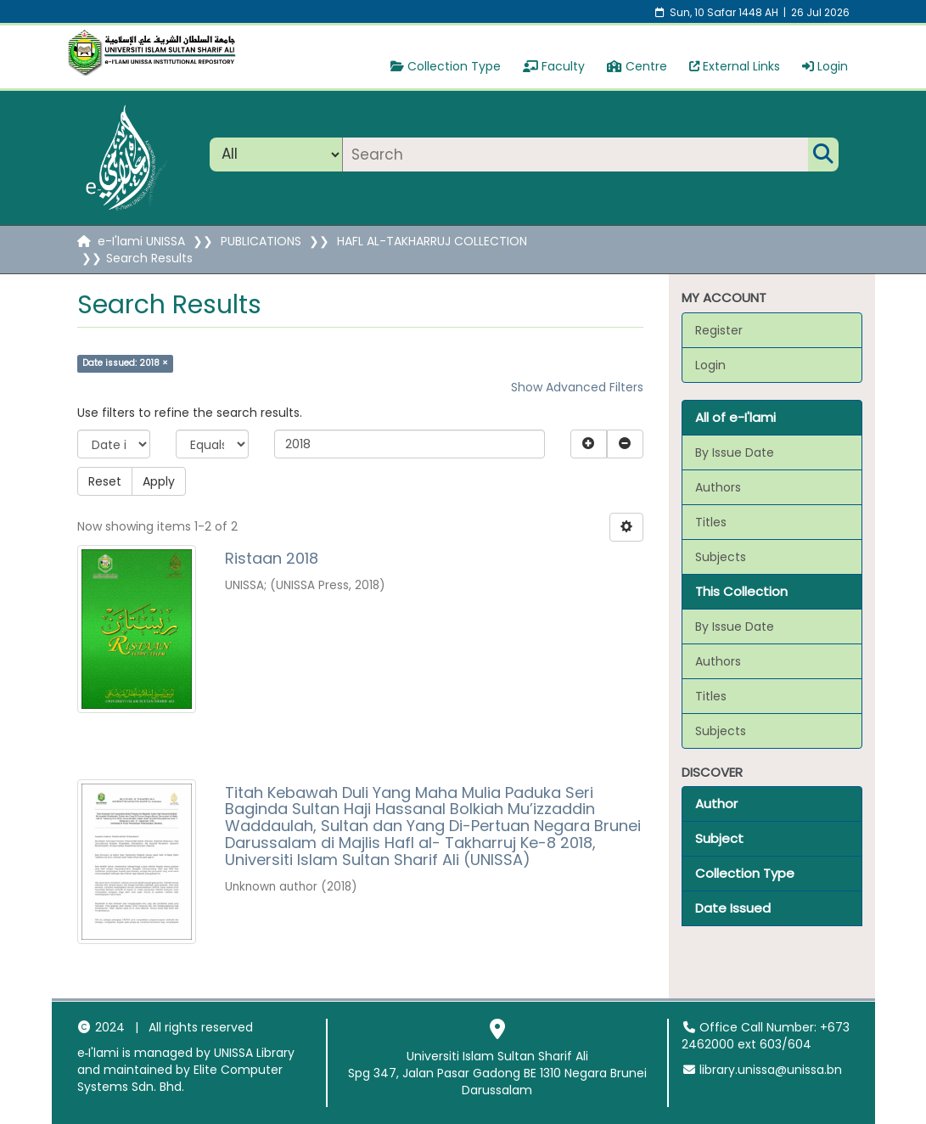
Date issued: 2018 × (125, 363)
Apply (159, 481)
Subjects (720, 556)
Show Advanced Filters (577, 387)
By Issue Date (734, 452)
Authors (718, 487)
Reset (104, 481)
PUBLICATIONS (261, 241)
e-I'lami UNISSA (141, 241)
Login (825, 66)
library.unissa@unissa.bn (762, 1069)
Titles (711, 522)
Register (719, 330)
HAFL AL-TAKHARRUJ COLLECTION (432, 241)
